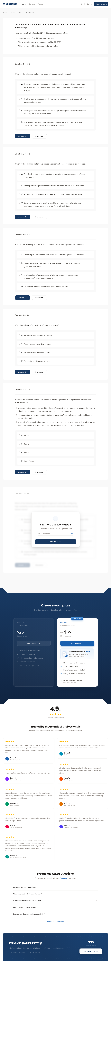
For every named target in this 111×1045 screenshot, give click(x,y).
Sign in (89, 4)
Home (5, 13)
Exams (24, 4)
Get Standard (33, 643)
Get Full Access (91, 951)
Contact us (64, 878)
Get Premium (77, 643)
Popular (41, 4)
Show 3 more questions (55, 921)
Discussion (39, 136)
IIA (20, 13)
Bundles (32, 4)
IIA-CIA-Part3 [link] (29, 13)
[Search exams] (81, 4)
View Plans (55, 542)
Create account (101, 4)
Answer (22, 136)
